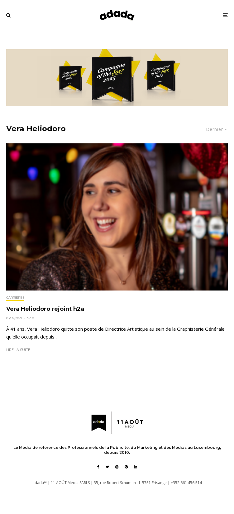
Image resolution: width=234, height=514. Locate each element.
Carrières (15, 297)
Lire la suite (18, 350)
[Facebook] (98, 467)
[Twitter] (107, 467)
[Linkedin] (135, 467)
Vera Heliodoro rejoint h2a (45, 309)
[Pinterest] (126, 467)
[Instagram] (117, 467)
